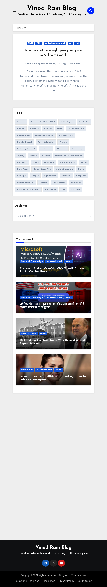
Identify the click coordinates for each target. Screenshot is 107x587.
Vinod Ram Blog (51, 8)
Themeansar (78, 575)
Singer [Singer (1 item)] (35, 176)
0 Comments (74, 63)
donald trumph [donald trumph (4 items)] (24, 142)
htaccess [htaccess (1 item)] (62, 149)
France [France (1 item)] (63, 142)
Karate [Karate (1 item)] (33, 155)
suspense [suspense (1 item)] (81, 176)
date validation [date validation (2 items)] (76, 128)
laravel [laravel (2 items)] (46, 155)
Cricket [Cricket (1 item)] (48, 128)
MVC (30, 43)
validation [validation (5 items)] (76, 182)
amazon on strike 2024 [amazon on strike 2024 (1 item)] (43, 122)
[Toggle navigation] (14, 11)
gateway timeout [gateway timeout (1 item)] (26, 149)
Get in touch (84, 580)
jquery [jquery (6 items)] (20, 155)
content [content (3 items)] (34, 128)
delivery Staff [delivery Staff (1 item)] (66, 135)
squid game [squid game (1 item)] (50, 176)
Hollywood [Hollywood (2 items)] (46, 149)
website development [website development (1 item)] (28, 189)
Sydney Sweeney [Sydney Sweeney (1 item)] (25, 182)
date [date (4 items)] (59, 128)
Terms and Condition (27, 580)
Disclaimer (48, 580)
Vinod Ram (31, 63)
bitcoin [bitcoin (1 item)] (21, 128)
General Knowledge (32, 261)
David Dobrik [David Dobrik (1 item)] (23, 135)
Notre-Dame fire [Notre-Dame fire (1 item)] (42, 169)
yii (70, 43)
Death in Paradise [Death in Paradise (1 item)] (44, 135)
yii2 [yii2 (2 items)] (63, 189)
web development (55, 43)
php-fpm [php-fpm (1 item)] (21, 176)
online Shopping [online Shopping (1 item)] (64, 169)
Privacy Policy (66, 580)
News (69, 261)
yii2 (77, 43)
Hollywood (27, 369)
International (54, 261)
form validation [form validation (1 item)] (46, 142)
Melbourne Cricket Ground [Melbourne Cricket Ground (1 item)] (68, 155)
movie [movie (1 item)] (36, 162)
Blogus (63, 575)
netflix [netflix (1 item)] (84, 162)
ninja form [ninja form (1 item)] (22, 169)
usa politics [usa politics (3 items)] (59, 182)
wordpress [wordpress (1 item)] (50, 189)
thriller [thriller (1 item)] (43, 182)
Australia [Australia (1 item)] (84, 122)
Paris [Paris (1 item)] (81, 169)
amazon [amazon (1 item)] (21, 122)
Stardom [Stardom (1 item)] (66, 176)
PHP (39, 43)
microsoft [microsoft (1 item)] (22, 162)
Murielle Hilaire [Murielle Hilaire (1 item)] (67, 162)
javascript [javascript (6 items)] (77, 149)
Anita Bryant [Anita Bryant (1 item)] (67, 122)
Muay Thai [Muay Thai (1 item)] (49, 162)
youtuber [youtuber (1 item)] (75, 189)
